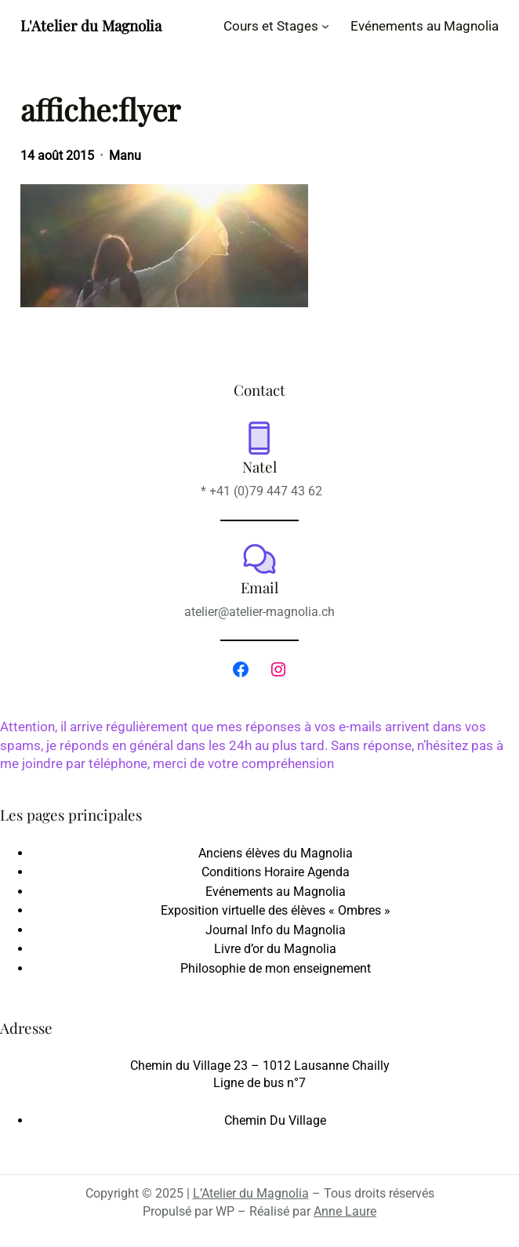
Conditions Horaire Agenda (275, 872)
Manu (125, 155)
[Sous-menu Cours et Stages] (325, 26)
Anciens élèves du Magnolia (275, 853)
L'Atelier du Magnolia (91, 25)
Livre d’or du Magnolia (275, 948)
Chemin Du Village (275, 1120)
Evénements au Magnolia (275, 891)
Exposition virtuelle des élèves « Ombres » (275, 910)
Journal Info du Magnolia (275, 930)
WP (225, 1211)
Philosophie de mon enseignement (275, 968)
